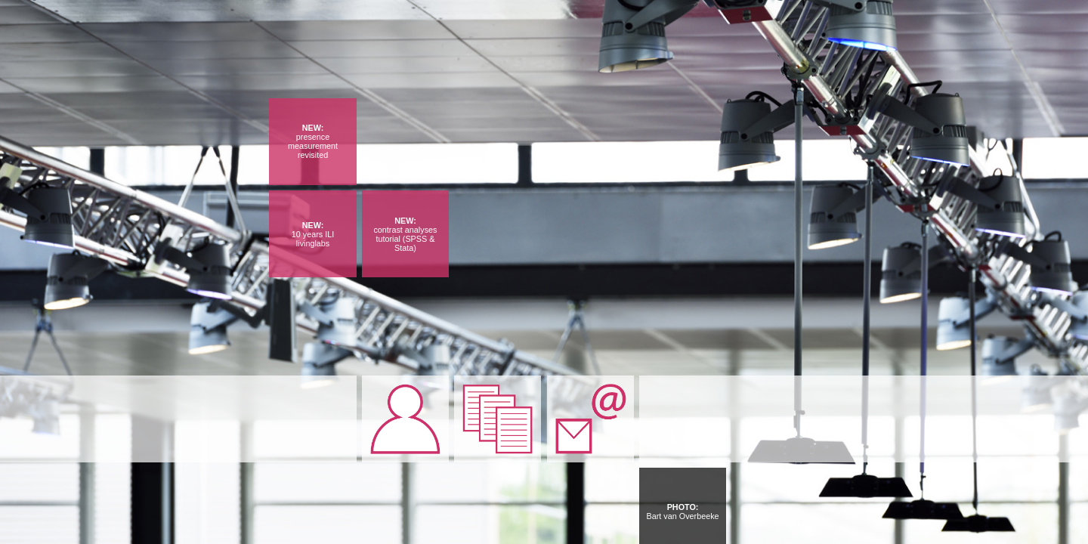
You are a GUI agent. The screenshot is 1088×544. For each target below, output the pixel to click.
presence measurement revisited (313, 145)
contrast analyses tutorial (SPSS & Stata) (405, 238)
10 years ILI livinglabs (313, 239)
